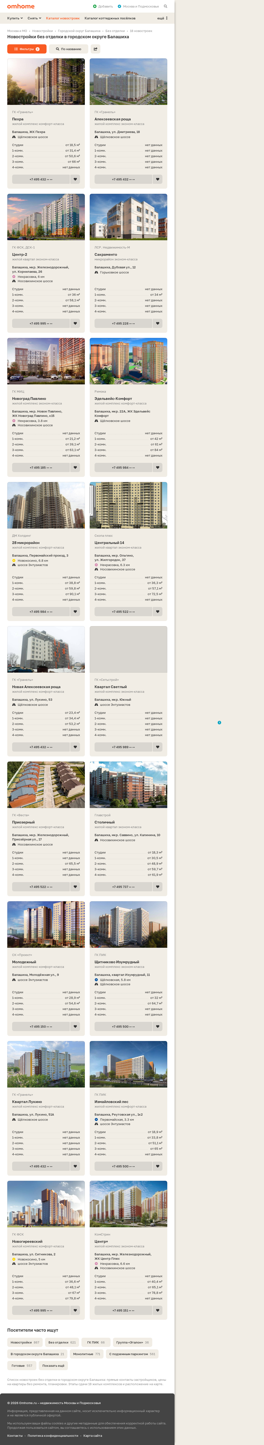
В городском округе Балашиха (37, 1354)
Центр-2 (46, 254)
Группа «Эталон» (132, 1342)
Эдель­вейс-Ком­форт (128, 398)
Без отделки (62, 1342)
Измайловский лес (128, 1101)
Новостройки (25, 1342)
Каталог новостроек (63, 18)
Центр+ (128, 1241)
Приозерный (46, 822)
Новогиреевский (46, 1241)
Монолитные (86, 1354)
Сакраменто (128, 254)
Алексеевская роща (128, 119)
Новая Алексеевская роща (46, 686)
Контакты (15, 1435)
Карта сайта (92, 1435)
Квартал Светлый (128, 686)
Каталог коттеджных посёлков (110, 18)
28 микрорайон (46, 542)
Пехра (46, 119)
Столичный (128, 822)
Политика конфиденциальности (53, 1435)
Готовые (22, 1365)
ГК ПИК (96, 1342)
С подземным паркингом (132, 1354)
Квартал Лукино (46, 1101)
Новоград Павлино (46, 398)
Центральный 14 (128, 542)
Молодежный (46, 961)
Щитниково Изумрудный (128, 961)
